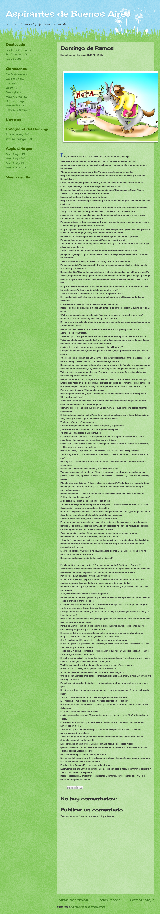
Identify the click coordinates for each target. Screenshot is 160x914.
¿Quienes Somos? (15, 79)
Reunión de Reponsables (18, 50)
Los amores (12, 88)
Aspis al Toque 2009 (16, 163)
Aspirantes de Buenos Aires (68, 14)
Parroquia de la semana (18, 110)
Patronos (10, 83)
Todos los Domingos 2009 (19, 139)
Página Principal (109, 900)
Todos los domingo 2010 (17, 135)
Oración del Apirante (16, 74)
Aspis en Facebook (15, 106)
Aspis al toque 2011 (15, 154)
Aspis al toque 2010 (15, 159)
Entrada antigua (142, 900)
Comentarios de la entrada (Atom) (88, 907)
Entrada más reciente (72, 900)
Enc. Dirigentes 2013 (16, 55)
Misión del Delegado (16, 101)
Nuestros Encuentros (16, 97)
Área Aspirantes (14, 92)
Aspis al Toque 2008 (16, 168)
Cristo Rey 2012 (13, 59)
